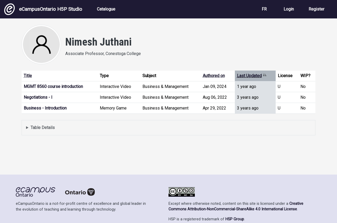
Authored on (214, 75)
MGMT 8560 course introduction (53, 86)
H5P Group (234, 219)
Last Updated (252, 75)
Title (28, 75)
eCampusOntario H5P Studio (43, 9)
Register (316, 9)
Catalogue (106, 9)
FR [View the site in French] (264, 9)
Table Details (43, 127)
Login (289, 9)
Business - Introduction (45, 108)
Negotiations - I (38, 97)
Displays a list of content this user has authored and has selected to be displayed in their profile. (168, 127)
